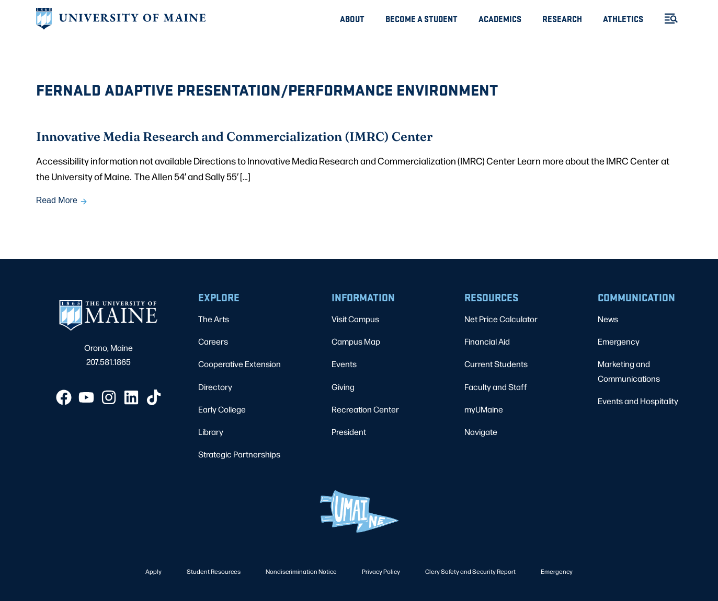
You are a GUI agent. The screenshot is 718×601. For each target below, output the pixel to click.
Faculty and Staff (495, 386)
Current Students (496, 363)
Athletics (623, 18)
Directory (215, 386)
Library (210, 431)
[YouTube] (86, 397)
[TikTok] (154, 397)
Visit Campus (355, 318)
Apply (153, 571)
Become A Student (421, 18)
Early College (222, 409)
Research (562, 18)
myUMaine (483, 409)
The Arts (213, 318)
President (349, 431)
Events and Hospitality (638, 400)
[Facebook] (64, 397)
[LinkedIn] (131, 397)
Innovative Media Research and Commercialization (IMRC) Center (234, 136)
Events (344, 363)
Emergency (619, 341)
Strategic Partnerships (239, 454)
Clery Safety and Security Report (470, 571)
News (608, 318)
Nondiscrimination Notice (301, 571)
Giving (343, 386)
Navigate (480, 431)
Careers (213, 341)
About (352, 18)
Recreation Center (365, 409)
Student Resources (214, 571)
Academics (499, 18)
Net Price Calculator (501, 318)
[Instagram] (109, 397)
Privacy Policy (381, 571)
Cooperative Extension (239, 363)
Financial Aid (487, 341)
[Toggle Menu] (667, 18)
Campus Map (356, 341)
